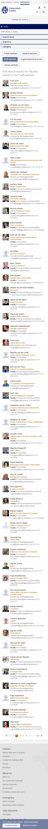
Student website (29, 53)
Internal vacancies (10, 784)
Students (16, 2)
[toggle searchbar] (45, 7)
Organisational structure (32, 59)
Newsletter (7, 814)
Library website (11, 65)
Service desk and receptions (13, 752)
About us (6, 777)
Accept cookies (11, 825)
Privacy (5, 764)
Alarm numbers (9, 801)
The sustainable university (13, 781)
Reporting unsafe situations (13, 805)
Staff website (5, 32)
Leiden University (6, 2)
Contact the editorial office (13, 760)
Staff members (24, 2)
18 (38, 735)
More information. (31, 822)
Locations (6, 756)
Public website (11, 53)
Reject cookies (31, 825)
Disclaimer (7, 767)
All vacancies (8, 788)
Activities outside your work (14, 792)
